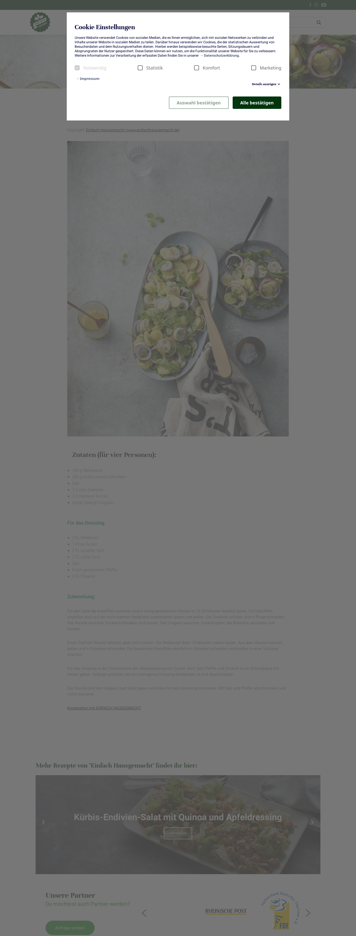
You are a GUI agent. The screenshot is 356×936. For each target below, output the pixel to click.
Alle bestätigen (257, 103)
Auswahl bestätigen (199, 103)
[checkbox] (77, 67)
